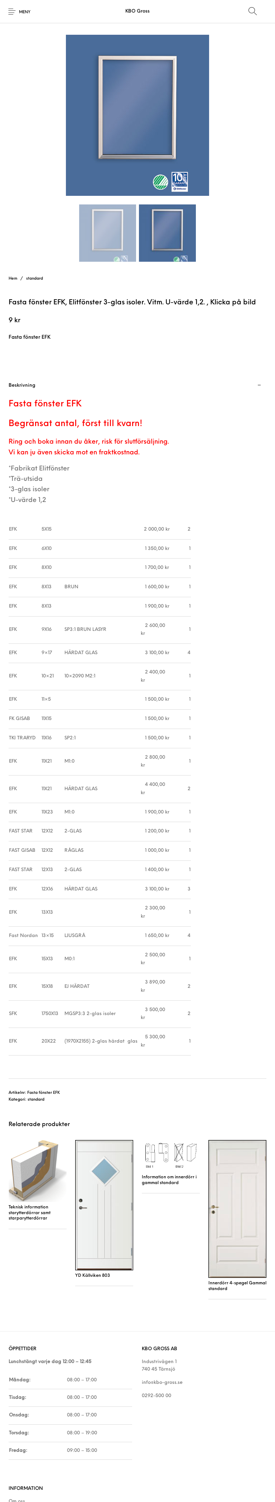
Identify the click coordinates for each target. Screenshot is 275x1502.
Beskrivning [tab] (22, 385)
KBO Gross (137, 11)
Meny (24, 12)
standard (34, 279)
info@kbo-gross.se (162, 1382)
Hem (13, 279)
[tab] (137, 727)
